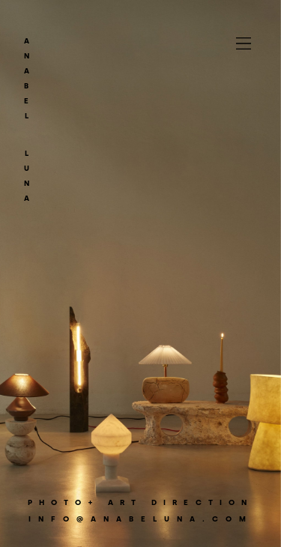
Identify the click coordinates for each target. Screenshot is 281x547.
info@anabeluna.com (140, 519)
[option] (140, 273)
